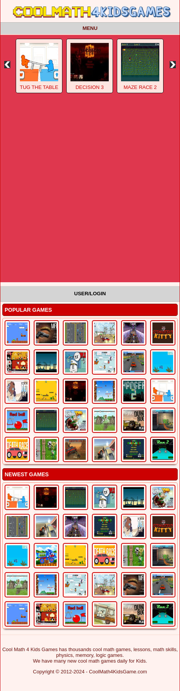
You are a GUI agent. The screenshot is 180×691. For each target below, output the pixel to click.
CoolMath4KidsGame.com (118, 672)
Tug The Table (39, 87)
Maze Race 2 (140, 87)
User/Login (90, 293)
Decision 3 (89, 87)
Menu (89, 28)
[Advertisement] (90, 192)
